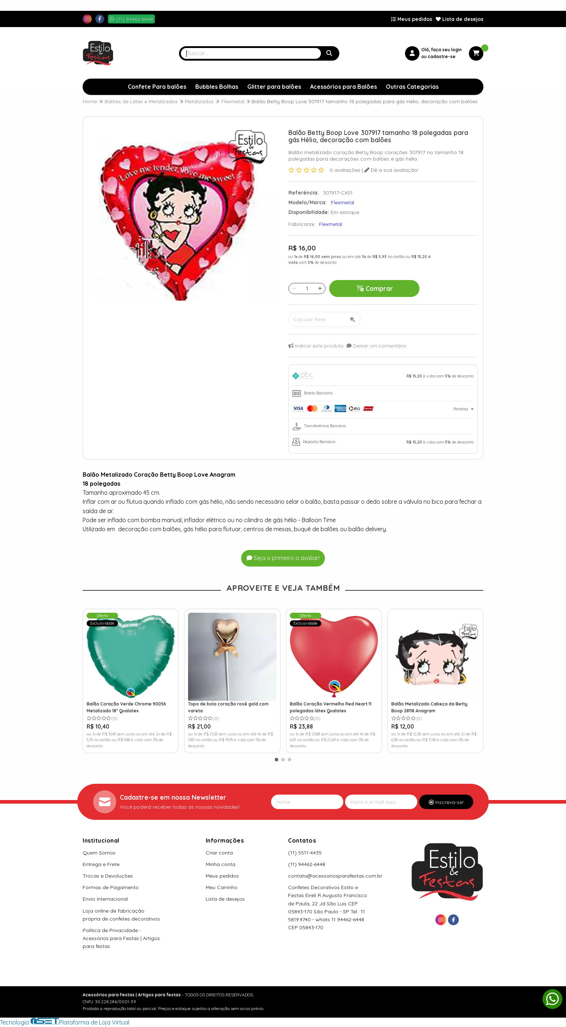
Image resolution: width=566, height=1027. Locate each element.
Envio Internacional (105, 899)
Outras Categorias (412, 86)
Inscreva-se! (446, 802)
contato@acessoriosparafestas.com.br (335, 876)
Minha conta (220, 864)
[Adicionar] (320, 288)
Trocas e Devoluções (108, 876)
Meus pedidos (411, 19)
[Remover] (294, 288)
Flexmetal (330, 224)
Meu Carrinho (222, 887)
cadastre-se (442, 56)
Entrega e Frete (101, 864)
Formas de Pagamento (111, 887)
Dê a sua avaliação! (391, 170)
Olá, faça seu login (441, 49)
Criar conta (219, 852)
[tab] (383, 376)
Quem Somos (99, 852)
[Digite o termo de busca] (251, 53)
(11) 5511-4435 (305, 852)
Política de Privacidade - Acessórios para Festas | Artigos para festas (121, 938)
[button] (276, 759)
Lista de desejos (459, 19)
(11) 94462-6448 (306, 864)
